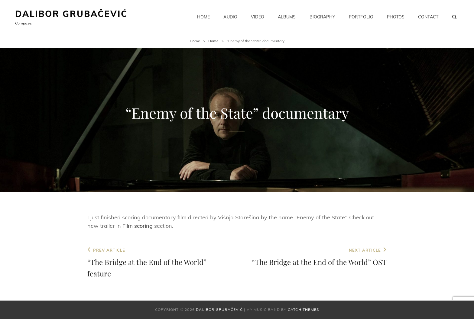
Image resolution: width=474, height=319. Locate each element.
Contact (428, 17)
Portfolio (361, 17)
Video (257, 17)
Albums (287, 17)
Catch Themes (303, 309)
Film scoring (137, 225)
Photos (395, 17)
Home (203, 17)
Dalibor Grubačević (71, 13)
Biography (322, 17)
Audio (230, 17)
